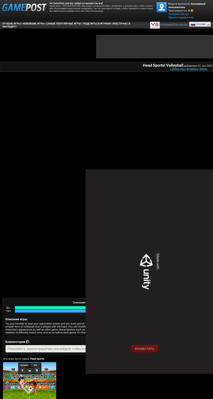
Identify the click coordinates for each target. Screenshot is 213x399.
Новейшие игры (33, 23)
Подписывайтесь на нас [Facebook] (172, 24)
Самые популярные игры (63, 23)
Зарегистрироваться (181, 17)
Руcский (198, 24)
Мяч (183, 68)
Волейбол (192, 68)
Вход (184, 14)
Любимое (174, 14)
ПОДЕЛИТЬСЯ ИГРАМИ (97, 23)
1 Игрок (174, 68)
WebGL (203, 68)
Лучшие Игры (11, 23)
